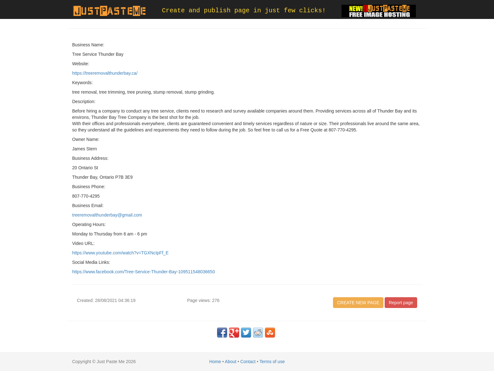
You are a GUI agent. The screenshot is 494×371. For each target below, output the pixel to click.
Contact (248, 361)
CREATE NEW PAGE (358, 302)
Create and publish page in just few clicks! (244, 10)
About (231, 361)
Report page (401, 302)
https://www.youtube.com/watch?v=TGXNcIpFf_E (120, 252)
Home (215, 361)
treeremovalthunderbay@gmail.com (107, 214)
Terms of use (272, 361)
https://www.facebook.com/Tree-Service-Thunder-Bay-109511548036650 (143, 271)
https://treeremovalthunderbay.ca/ (105, 73)
